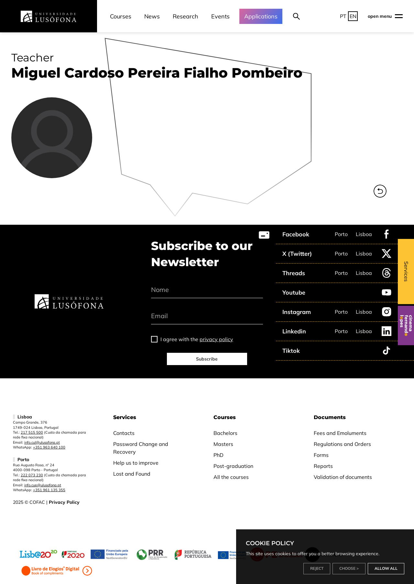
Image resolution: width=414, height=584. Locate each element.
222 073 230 (32, 475)
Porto (341, 234)
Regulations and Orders (342, 444)
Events (220, 16)
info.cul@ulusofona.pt (42, 442)
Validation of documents (343, 477)
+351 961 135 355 (49, 490)
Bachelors (225, 433)
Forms (321, 455)
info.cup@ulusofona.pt (42, 485)
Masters (223, 444)
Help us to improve (135, 463)
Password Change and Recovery (140, 448)
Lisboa (364, 234)
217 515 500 (32, 432)
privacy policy (216, 339)
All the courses (231, 477)
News (152, 16)
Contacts (124, 433)
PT (343, 16)
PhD (218, 455)
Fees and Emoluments (340, 433)
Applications (261, 16)
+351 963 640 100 (49, 447)
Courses (120, 16)
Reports (323, 466)
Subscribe (207, 359)
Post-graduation (233, 466)
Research (185, 16)
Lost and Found (131, 473)
